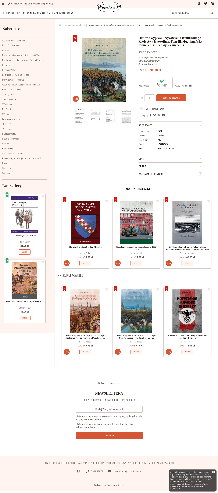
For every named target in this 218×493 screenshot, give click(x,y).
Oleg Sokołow (25, 308)
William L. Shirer (187, 342)
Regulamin (144, 463)
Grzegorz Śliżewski (187, 253)
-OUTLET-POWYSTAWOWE (13, 153)
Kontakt (111, 463)
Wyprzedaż (7, 168)
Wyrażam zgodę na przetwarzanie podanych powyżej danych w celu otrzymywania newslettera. (109, 418)
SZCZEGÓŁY (145, 125)
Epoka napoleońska (11, 119)
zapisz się (109, 435)
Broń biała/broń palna (11, 89)
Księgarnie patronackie (34, 13)
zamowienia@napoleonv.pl (124, 471)
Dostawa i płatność (127, 463)
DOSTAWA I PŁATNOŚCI (151, 174)
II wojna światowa (10, 134)
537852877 (94, 471)
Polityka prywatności (163, 463)
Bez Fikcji (6, 109)
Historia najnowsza (10, 138)
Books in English (9, 148)
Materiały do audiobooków (60, 13)
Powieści (6, 143)
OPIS (141, 158)
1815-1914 (6, 124)
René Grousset (85, 342)
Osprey (5, 50)
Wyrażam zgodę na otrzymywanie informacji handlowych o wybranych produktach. (104, 425)
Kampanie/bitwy (9, 70)
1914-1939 (6, 129)
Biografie (6, 65)
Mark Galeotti (136, 253)
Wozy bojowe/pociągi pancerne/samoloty (21, 84)
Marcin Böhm (85, 253)
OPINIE (142, 166)
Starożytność (8, 94)
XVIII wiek (6, 114)
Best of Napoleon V (10, 45)
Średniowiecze (9, 99)
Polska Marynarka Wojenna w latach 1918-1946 (22, 158)
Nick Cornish (24, 242)
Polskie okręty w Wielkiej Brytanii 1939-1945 (21, 55)
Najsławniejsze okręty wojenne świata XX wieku (23, 60)
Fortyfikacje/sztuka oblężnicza (15, 75)
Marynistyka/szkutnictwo (13, 79)
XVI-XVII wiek (8, 104)
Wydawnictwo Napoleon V (13, 40)
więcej (24, 252)
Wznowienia (7, 173)
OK (213, 472)
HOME (18, 13)
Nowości (10, 13)
